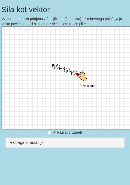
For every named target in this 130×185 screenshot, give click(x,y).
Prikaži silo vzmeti (65, 132)
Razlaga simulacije (26, 142)
